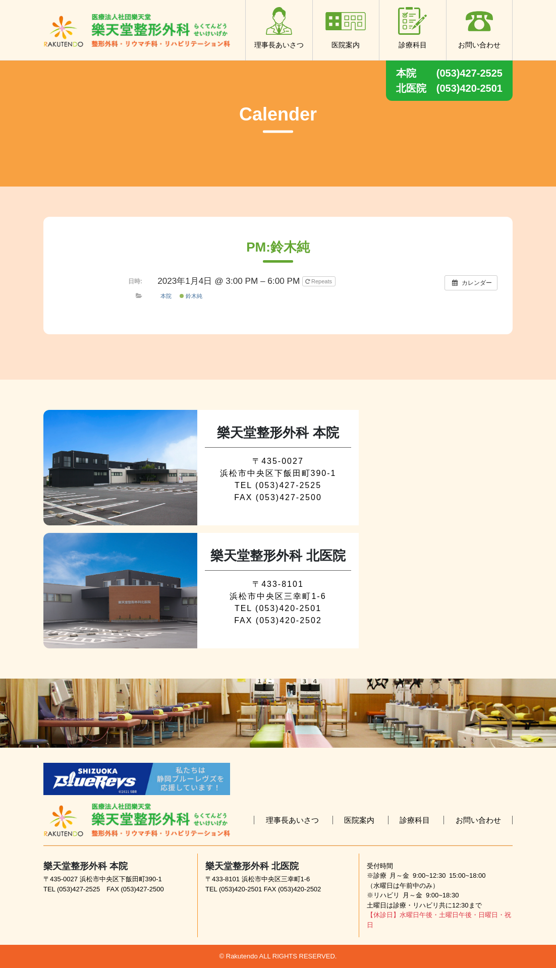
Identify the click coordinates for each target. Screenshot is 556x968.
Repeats (319, 281)
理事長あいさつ (279, 28)
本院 (166, 296)
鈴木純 (191, 296)
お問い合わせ (479, 28)
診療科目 (412, 28)
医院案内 (345, 28)
